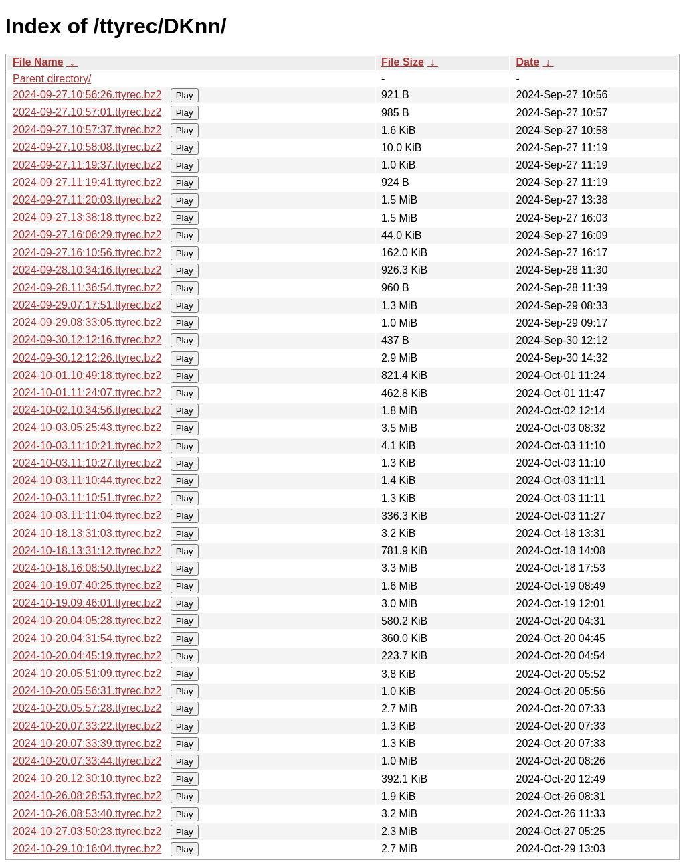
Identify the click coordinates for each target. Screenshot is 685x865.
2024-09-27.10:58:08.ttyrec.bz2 (87, 147)
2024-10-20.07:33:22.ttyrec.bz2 (87, 726)
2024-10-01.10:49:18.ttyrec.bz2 (87, 375)
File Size (402, 62)
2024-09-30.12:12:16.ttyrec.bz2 (87, 339)
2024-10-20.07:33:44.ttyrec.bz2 (87, 761)
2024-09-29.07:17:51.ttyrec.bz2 (87, 305)
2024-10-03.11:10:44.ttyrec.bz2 (87, 480)
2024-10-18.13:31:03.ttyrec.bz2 (87, 533)
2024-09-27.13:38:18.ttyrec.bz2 (87, 217)
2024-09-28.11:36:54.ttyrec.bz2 (87, 287)
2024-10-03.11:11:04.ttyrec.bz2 (87, 515)
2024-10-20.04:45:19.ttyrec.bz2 (87, 655)
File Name (38, 62)
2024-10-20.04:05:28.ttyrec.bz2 (87, 620)
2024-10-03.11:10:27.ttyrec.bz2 (87, 463)
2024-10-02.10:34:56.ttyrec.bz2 (87, 410)
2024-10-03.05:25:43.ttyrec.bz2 (87, 427)
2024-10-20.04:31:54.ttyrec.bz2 (87, 638)
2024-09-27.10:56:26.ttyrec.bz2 (87, 94)
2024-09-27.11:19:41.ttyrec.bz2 (87, 182)
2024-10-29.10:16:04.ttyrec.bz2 (87, 848)
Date (527, 62)
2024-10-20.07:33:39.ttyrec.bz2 (87, 743)
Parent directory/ (52, 78)
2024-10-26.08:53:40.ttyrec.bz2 (87, 813)
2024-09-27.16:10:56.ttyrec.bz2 (87, 252)
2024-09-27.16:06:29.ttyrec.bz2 (87, 234)
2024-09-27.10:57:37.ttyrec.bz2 (87, 129)
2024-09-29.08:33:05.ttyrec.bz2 (87, 322)
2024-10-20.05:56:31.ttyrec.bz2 (87, 690)
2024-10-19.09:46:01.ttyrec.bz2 (87, 603)
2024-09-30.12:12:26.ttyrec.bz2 (87, 358)
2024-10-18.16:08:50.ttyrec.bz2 (87, 568)
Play (184, 95)
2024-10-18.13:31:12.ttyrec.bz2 (87, 550)
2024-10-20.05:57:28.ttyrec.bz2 (87, 708)
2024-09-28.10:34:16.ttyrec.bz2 (87, 270)
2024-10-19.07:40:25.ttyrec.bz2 (87, 585)
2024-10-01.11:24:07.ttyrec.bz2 (87, 392)
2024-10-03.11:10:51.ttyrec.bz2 (87, 497)
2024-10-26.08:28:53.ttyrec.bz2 (87, 795)
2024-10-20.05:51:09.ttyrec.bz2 (87, 673)
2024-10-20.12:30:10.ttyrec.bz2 (87, 778)
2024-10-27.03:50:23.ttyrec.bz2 (87, 831)
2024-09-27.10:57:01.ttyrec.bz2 (87, 112)
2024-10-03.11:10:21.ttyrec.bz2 (87, 445)
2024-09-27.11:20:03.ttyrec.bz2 (87, 200)
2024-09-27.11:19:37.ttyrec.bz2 (87, 165)
